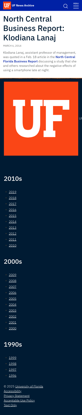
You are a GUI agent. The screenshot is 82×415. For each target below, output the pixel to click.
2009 (12, 275)
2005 (12, 298)
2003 (12, 310)
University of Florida (29, 386)
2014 (12, 221)
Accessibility (12, 391)
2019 (12, 192)
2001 (12, 322)
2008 (12, 281)
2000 (12, 328)
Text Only (10, 405)
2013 (12, 227)
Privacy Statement (17, 396)
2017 (12, 204)
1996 (12, 375)
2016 (12, 210)
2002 (12, 316)
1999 (12, 358)
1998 (12, 364)
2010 (12, 245)
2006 (12, 292)
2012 (12, 233)
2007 (12, 287)
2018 (12, 198)
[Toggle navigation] (76, 5)
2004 (12, 304)
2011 (12, 239)
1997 (12, 369)
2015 (12, 216)
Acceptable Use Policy (19, 400)
